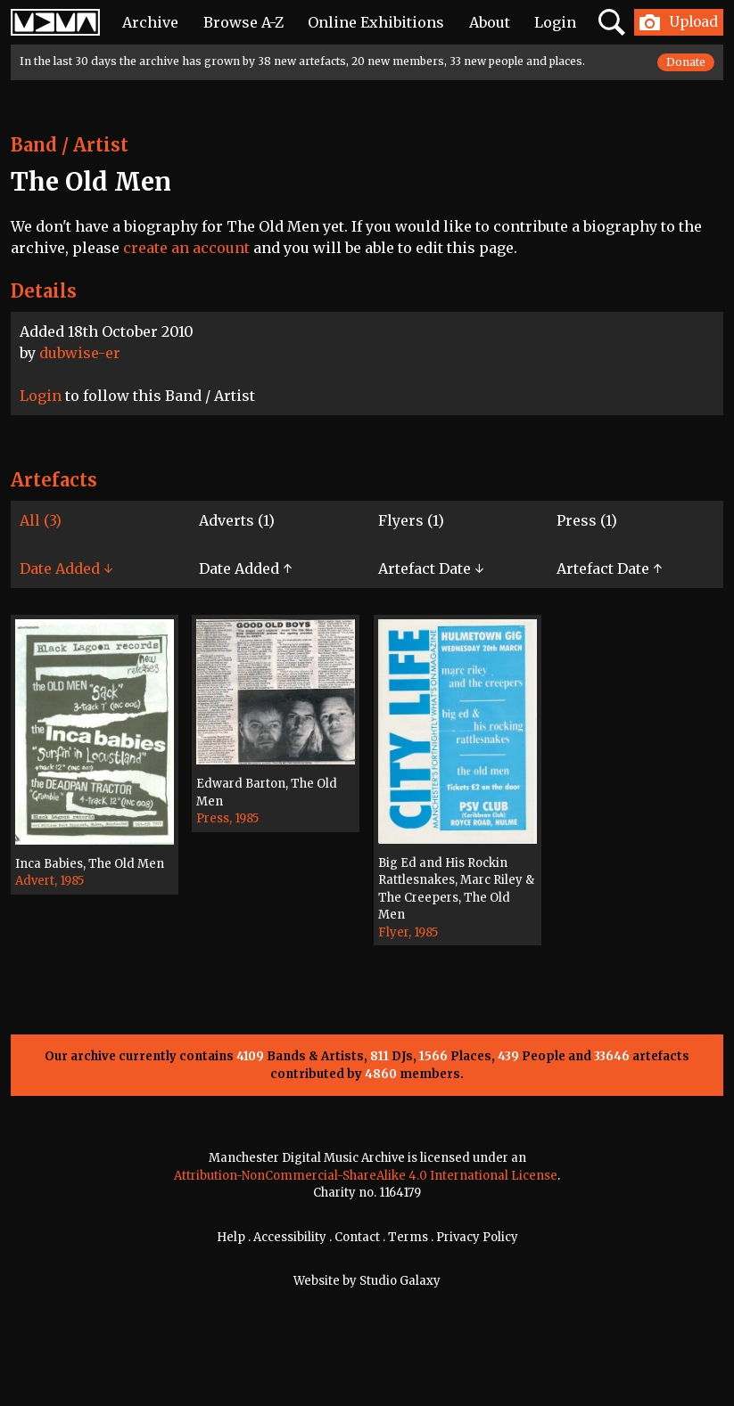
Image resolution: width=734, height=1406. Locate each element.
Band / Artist (69, 145)
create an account (186, 248)
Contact (357, 1237)
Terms (408, 1237)
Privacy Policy (477, 1237)
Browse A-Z (243, 22)
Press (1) (587, 520)
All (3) (41, 520)
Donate (685, 62)
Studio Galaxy (400, 1280)
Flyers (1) (411, 520)
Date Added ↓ (66, 568)
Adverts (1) (237, 520)
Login (555, 22)
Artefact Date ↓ (430, 568)
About (489, 22)
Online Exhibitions (376, 22)
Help (231, 1237)
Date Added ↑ (245, 568)
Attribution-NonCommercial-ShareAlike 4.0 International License (365, 1175)
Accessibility (289, 1237)
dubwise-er (79, 353)
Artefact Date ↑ (609, 568)
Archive (150, 22)
